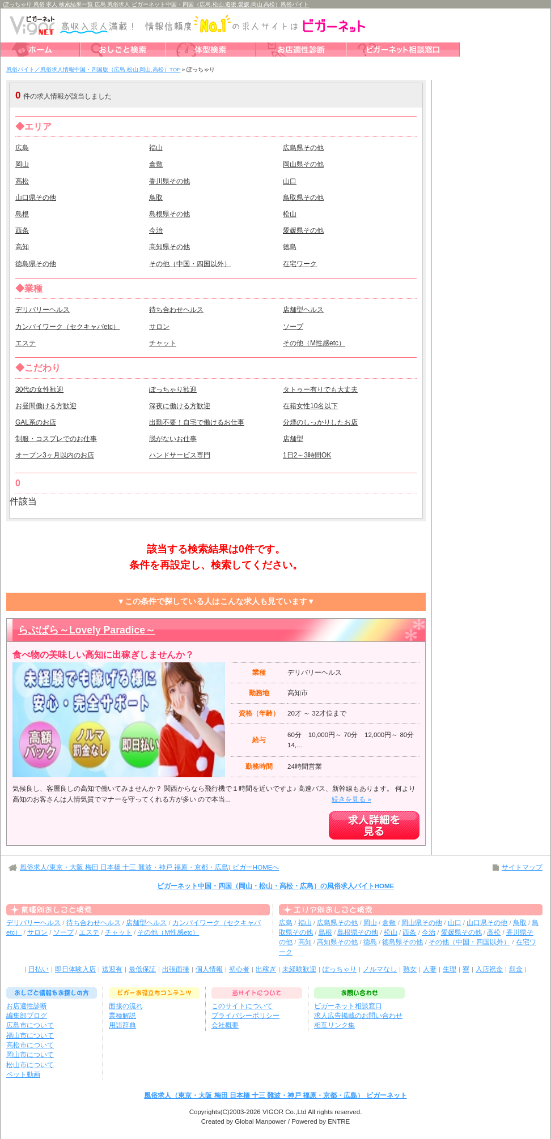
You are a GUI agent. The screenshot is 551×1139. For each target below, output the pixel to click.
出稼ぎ (266, 969)
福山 (156, 148)
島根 (22, 214)
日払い (38, 969)
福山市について (30, 1035)
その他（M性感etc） (314, 343)
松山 (289, 214)
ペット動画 (23, 1074)
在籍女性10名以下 (310, 406)
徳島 (289, 247)
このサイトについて (242, 1006)
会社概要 (225, 1025)
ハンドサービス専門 (179, 455)
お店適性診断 (26, 1006)
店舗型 (293, 439)
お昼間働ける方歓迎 (46, 406)
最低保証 (142, 969)
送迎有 (112, 969)
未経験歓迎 (299, 969)
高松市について (30, 1045)
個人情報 (209, 969)
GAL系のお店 (35, 422)
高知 (22, 247)
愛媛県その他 (303, 230)
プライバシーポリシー (245, 1015)
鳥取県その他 (303, 198)
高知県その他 (169, 247)
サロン (159, 327)
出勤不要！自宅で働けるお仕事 (196, 422)
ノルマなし (380, 969)
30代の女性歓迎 (39, 389)
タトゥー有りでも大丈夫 (320, 389)
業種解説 (122, 1015)
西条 (22, 230)
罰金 (516, 969)
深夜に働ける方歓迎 (179, 406)
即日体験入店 (75, 969)
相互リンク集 (334, 1025)
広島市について (30, 1025)
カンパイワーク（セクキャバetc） (67, 327)
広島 (22, 148)
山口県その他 (35, 198)
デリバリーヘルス (42, 310)
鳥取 (156, 198)
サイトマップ (522, 867)
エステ (25, 343)
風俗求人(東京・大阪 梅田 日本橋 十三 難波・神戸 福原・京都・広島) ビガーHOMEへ (149, 867)
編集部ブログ (26, 1015)
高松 (22, 181)
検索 (352, 95)
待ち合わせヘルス (176, 310)
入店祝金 (489, 969)
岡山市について (30, 1054)
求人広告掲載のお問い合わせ (358, 1015)
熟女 (410, 969)
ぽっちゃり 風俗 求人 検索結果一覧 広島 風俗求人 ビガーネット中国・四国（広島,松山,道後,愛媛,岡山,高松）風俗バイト (156, 4)
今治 (156, 230)
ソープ (293, 327)
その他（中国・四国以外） (190, 264)
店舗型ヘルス (303, 310)
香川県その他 (169, 181)
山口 (289, 181)
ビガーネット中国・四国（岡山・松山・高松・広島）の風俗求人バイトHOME (276, 886)
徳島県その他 (35, 264)
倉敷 (156, 164)
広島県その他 (303, 148)
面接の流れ (126, 1006)
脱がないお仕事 (173, 439)
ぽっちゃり (340, 969)
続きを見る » (351, 799)
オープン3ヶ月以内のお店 (54, 455)
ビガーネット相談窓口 (348, 1006)
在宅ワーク (300, 264)
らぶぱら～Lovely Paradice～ (86, 630)
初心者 (239, 969)
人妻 (429, 969)
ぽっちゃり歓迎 (173, 389)
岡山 (22, 164)
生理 (449, 969)
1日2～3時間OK (307, 455)
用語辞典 (122, 1025)
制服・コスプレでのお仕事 (56, 439)
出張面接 (175, 969)
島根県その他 (169, 214)
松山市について (30, 1064)
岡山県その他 (303, 164)
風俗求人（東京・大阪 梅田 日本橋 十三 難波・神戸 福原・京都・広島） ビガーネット (275, 1095)
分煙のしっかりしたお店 (320, 422)
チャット (162, 343)
